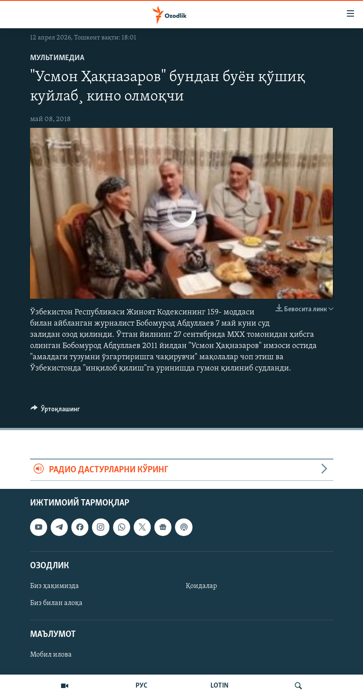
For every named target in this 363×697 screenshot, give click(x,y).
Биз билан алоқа (56, 603)
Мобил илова (51, 654)
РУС (142, 685)
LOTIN (219, 685)
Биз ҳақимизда (54, 586)
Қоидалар (201, 586)
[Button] (55, 411)
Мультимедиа (57, 58)
